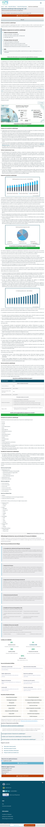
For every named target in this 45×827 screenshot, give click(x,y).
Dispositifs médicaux (12, 6)
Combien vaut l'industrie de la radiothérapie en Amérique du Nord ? (23, 736)
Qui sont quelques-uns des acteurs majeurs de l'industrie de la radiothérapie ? (23, 739)
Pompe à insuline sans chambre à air (11, 752)
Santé (6, 6)
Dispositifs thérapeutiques (22, 6)
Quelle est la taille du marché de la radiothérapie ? (23, 726)
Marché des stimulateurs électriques (11, 750)
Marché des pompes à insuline (10, 748)
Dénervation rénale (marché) (10, 746)
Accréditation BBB (33, 645)
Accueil (2, 6)
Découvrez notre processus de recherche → (29, 721)
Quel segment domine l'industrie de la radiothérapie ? (23, 733)
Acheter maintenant (22, 763)
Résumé (22, 19)
